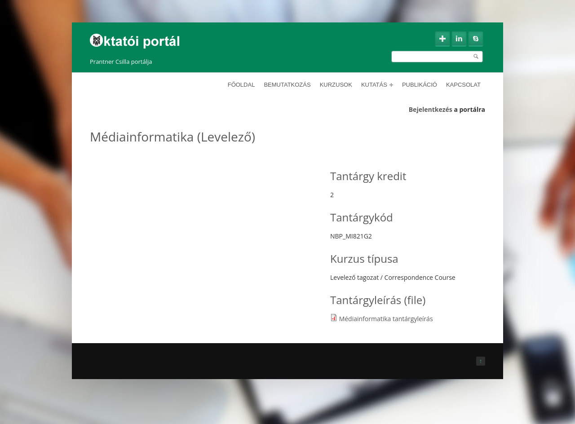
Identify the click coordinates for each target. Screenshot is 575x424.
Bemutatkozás (287, 84)
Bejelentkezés (430, 109)
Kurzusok (336, 84)
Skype (476, 38)
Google (442, 38)
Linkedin (459, 38)
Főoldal (241, 84)
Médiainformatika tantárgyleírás (386, 318)
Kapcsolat (463, 84)
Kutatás (377, 84)
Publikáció (419, 84)
